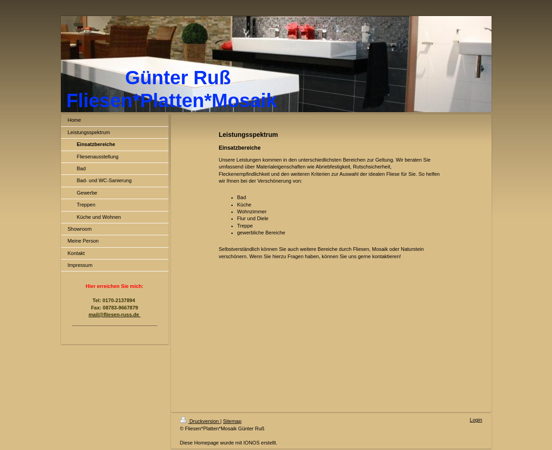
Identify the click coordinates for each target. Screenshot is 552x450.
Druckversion (200, 421)
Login (476, 420)
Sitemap (232, 421)
